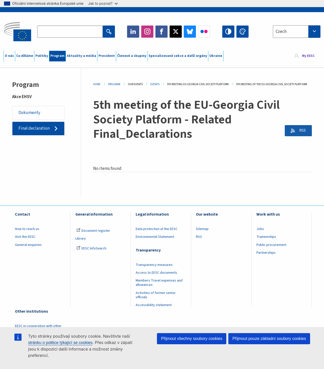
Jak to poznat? (103, 3)
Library (80, 238)
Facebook (161, 32)
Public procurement (271, 244)
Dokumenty (29, 113)
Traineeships (266, 236)
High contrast (228, 32)
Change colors (242, 32)
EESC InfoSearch (91, 248)
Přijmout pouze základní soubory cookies (269, 338)
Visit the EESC (25, 236)
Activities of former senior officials (156, 295)
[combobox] (296, 31)
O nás (9, 55)
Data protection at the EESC (156, 229)
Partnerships (266, 252)
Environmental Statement (155, 236)
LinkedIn (133, 32)
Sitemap (202, 229)
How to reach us (27, 229)
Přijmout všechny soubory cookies (191, 338)
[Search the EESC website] (70, 32)
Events (154, 84)
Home (96, 84)
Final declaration (34, 128)
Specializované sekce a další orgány (178, 55)
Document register (93, 230)
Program (57, 55)
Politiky (41, 55)
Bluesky (190, 32)
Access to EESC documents (156, 272)
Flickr (204, 32)
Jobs (260, 229)
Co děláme (24, 55)
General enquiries (28, 244)
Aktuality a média (81, 55)
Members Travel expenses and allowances (159, 282)
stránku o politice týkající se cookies (60, 342)
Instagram (147, 32)
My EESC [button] (308, 56)
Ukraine (215, 55)
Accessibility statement (154, 305)
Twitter (176, 32)
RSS (301, 131)
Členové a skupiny (131, 55)
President (106, 55)
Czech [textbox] (281, 32)
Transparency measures (154, 264)
